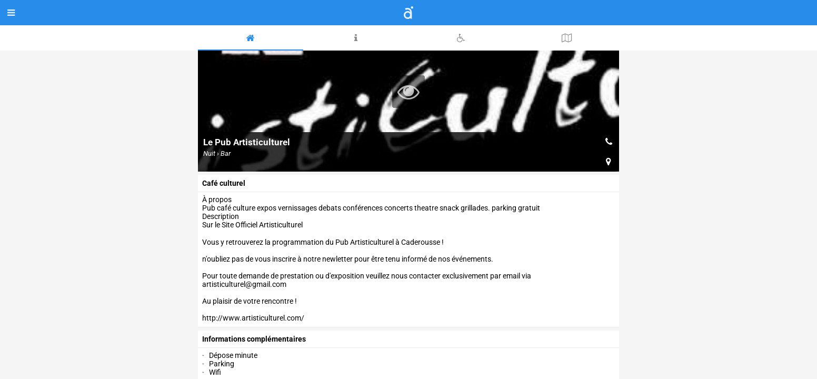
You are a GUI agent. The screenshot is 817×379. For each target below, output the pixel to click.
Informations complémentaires (254, 339)
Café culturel (223, 183)
